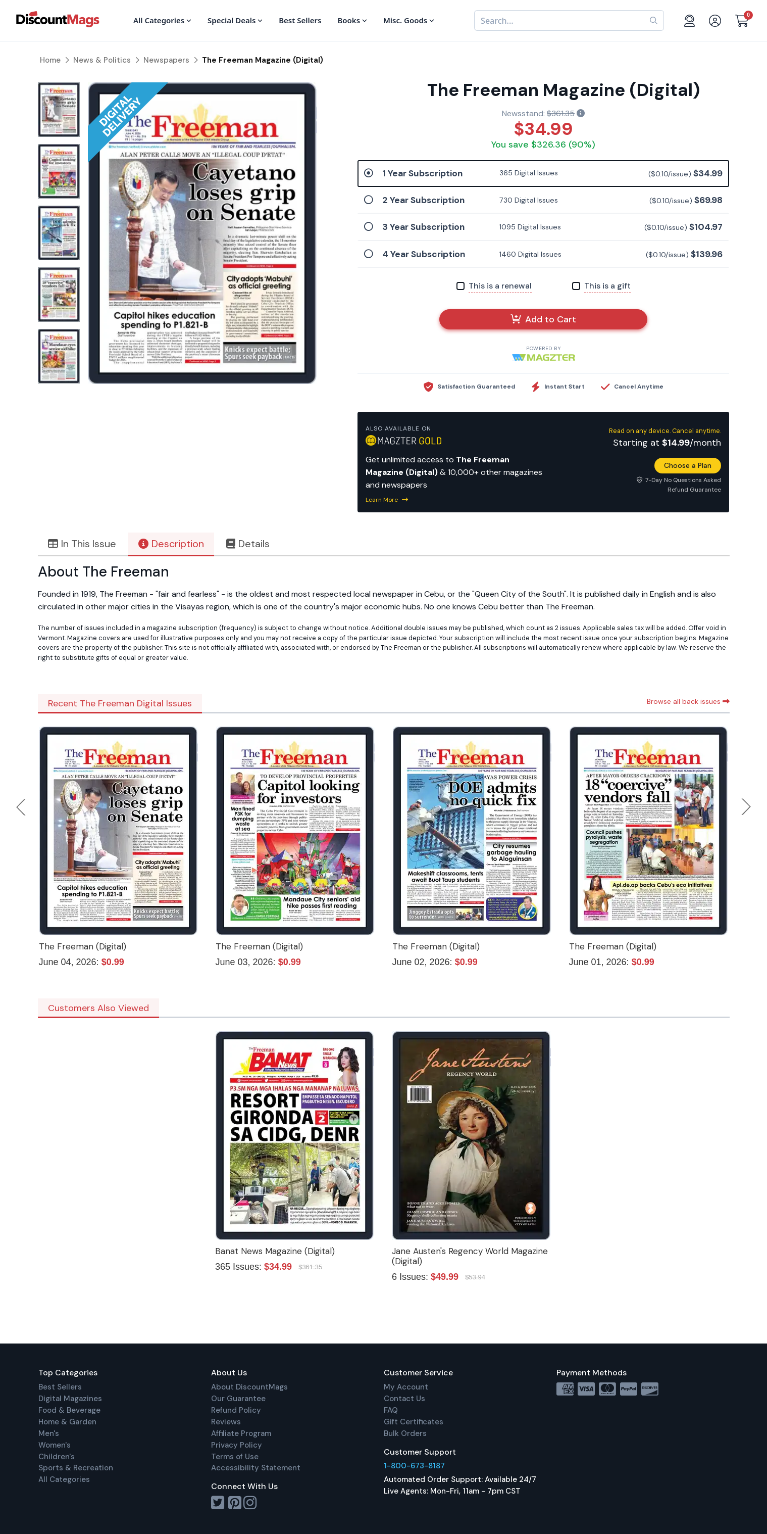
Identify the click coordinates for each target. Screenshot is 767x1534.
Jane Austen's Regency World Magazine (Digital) (470, 1256)
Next (746, 807)
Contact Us (404, 1399)
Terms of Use (235, 1457)
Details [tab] (248, 543)
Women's (54, 1445)
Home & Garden (67, 1422)
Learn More (387, 500)
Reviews (226, 1422)
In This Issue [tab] (82, 543)
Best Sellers (60, 1387)
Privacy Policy (236, 1445)
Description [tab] (171, 543)
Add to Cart (543, 319)
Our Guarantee (238, 1399)
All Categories (64, 1479)
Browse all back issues (688, 701)
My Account (406, 1387)
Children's (56, 1457)
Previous (21, 807)
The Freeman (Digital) (82, 946)
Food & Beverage (69, 1410)
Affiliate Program (241, 1433)
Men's (48, 1433)
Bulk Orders (405, 1433)
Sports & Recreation (75, 1468)
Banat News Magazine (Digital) (275, 1251)
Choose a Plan (687, 465)
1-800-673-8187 (414, 1466)
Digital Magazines (70, 1399)
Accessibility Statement (255, 1468)
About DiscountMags (249, 1387)
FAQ (391, 1410)
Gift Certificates (413, 1422)
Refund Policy (236, 1410)
